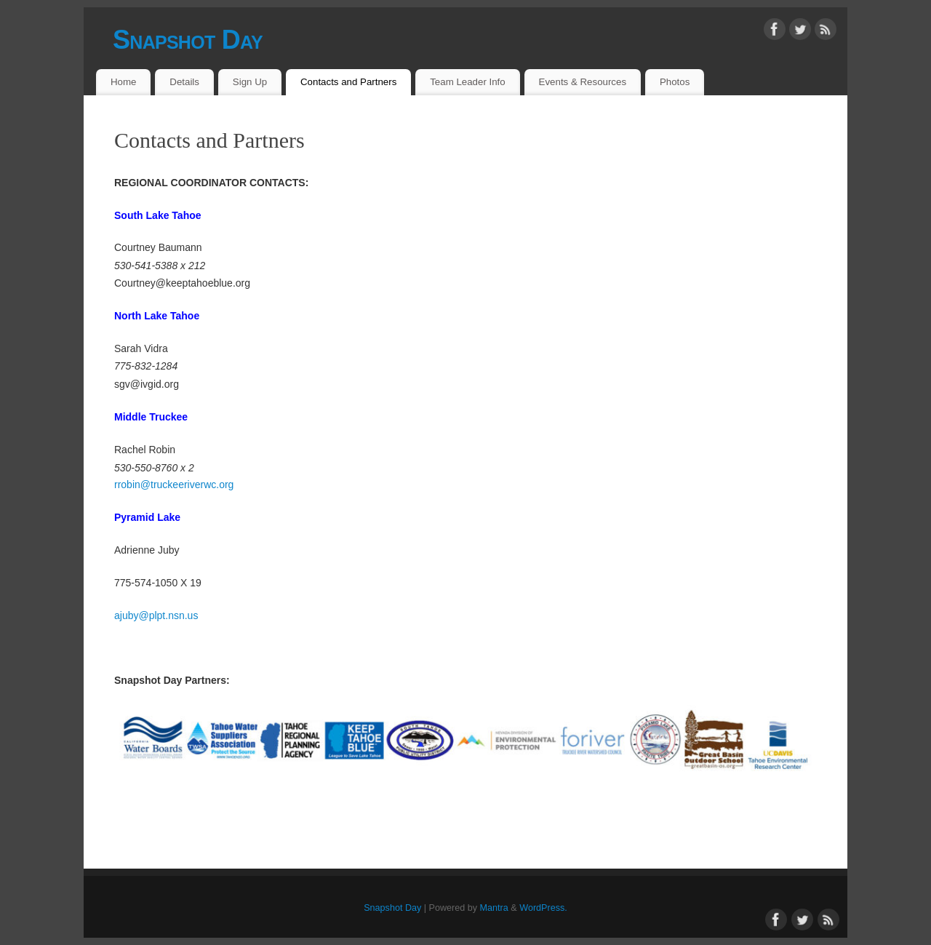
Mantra (494, 908)
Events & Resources (582, 81)
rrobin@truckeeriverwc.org (173, 484)
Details (184, 81)
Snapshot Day (188, 40)
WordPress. (543, 908)
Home (123, 81)
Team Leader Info (468, 81)
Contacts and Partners (348, 81)
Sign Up (250, 81)
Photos (675, 81)
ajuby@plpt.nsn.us (156, 615)
